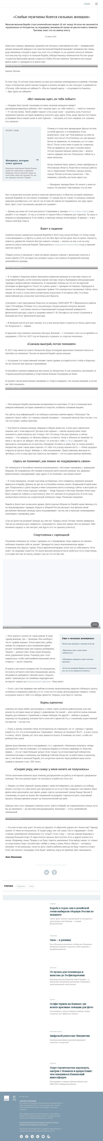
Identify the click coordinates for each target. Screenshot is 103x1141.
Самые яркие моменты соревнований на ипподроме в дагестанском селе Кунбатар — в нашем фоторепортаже (71, 921)
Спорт (31, 886)
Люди (87, 4)
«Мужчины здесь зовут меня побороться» (74, 651)
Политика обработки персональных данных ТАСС (38, 1123)
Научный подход (56, 1031)
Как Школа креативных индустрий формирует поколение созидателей (67, 1041)
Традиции (53, 936)
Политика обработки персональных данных (35, 1122)
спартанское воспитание (66, 244)
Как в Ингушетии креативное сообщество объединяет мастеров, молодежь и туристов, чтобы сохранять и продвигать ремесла (71, 946)
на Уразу (69, 440)
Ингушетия (21, 886)
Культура (53, 967)
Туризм (52, 999)
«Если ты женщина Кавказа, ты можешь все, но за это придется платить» (79, 669)
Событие (53, 904)
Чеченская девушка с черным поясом (78, 643)
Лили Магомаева (13, 856)
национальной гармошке (39, 681)
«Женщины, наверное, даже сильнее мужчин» (77, 660)
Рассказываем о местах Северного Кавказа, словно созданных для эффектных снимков (70, 1012)
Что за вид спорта (79, 211)
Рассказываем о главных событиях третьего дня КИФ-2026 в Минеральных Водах (68, 1082)
